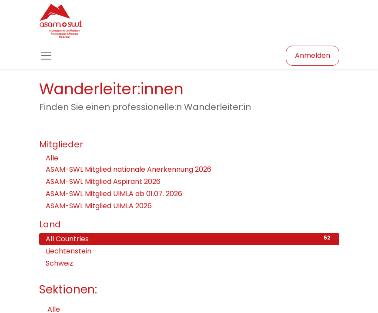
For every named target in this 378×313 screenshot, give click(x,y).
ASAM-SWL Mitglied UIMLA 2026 (99, 206)
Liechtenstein (189, 251)
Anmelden (312, 55)
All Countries (189, 239)
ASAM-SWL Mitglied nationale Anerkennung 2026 (128, 169)
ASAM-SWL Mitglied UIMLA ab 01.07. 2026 (114, 194)
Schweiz (189, 263)
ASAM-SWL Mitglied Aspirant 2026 (103, 181)
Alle (52, 158)
